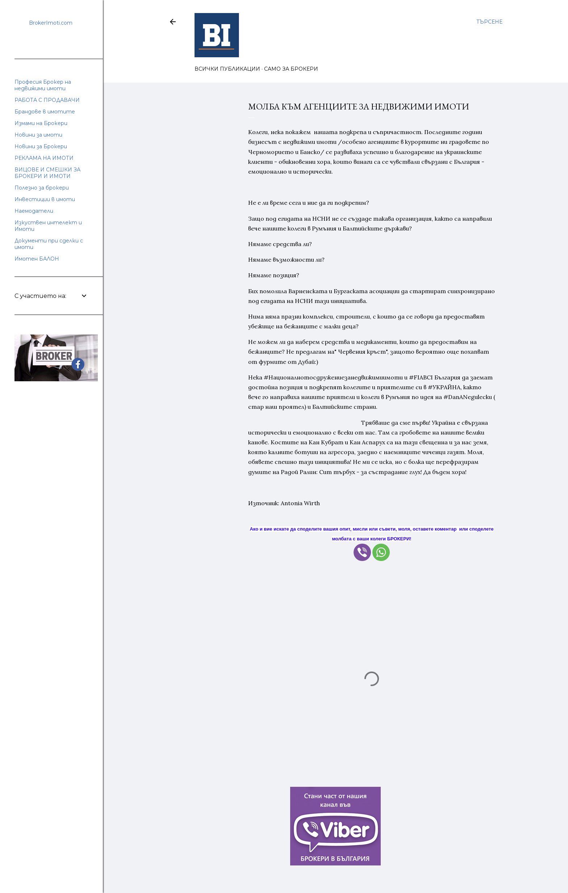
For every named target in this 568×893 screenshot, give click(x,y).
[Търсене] (489, 21)
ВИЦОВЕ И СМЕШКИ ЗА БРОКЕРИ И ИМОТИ (47, 172)
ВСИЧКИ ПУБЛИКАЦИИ (227, 69)
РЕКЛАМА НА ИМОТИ (44, 158)
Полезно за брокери (41, 187)
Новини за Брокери (40, 146)
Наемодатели (33, 211)
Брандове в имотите (44, 111)
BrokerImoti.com (50, 23)
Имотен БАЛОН (36, 259)
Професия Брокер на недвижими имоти (42, 85)
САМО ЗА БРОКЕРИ (291, 69)
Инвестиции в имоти (44, 199)
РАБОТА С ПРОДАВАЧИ (47, 100)
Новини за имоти (38, 135)
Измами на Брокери (40, 123)
